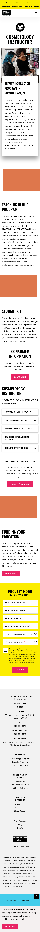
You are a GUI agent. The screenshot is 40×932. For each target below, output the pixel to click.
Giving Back (20, 804)
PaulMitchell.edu (22, 846)
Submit (20, 669)
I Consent (10, 926)
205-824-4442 (20, 726)
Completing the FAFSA (20, 785)
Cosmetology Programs (20, 758)
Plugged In (24, 900)
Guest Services (20, 821)
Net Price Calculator (20, 788)
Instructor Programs (20, 765)
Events (20, 828)
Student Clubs (20, 807)
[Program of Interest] (20, 642)
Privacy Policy (10, 900)
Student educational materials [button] (17, 438)
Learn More (20, 377)
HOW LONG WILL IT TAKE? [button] (17, 420)
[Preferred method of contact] (20, 634)
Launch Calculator (20, 484)
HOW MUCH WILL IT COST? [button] (18, 412)
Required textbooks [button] (16, 448)
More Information (18, 919)
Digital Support (20, 811)
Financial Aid (20, 781)
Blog (20, 824)
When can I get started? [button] (18, 428)
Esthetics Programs (20, 762)
